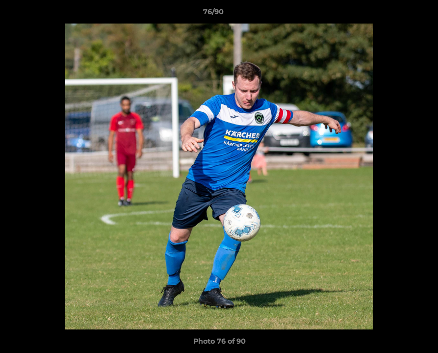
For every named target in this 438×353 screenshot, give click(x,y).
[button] (397, 14)
